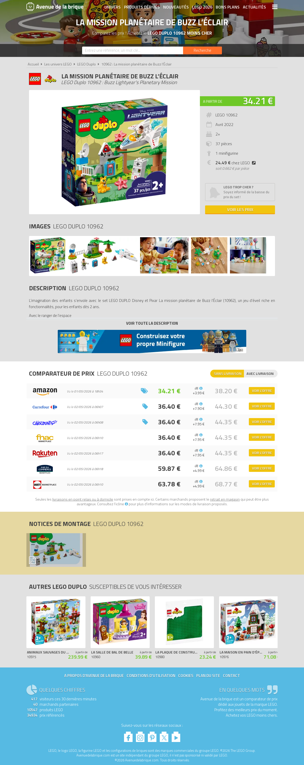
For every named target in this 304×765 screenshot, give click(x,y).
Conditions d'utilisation (151, 676)
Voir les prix (240, 209)
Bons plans (228, 7)
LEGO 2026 (202, 7)
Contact (231, 676)
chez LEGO (236, 163)
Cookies (185, 676)
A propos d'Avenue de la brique (94, 676)
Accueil (33, 64)
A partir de (212, 101)
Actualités (254, 7)
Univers (112, 7)
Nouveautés (176, 7)
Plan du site (208, 676)
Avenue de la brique (54, 6)
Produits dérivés (142, 7)
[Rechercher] (202, 50)
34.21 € (258, 101)
